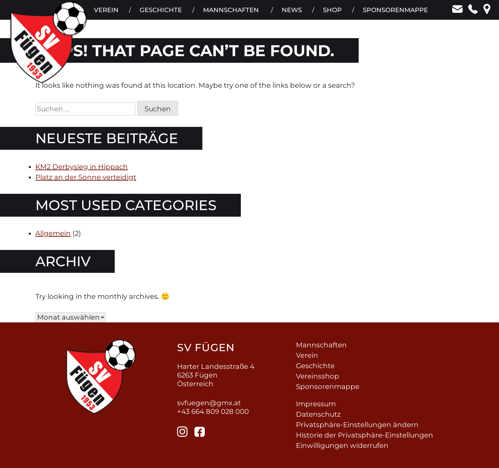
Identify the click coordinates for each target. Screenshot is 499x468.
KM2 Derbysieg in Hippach (81, 167)
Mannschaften (230, 14)
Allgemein (53, 233)
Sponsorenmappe (395, 14)
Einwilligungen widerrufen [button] (342, 445)
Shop (332, 14)
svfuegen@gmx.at (209, 403)
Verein (104, 14)
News (291, 14)
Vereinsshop (317, 376)
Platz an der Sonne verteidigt (85, 177)
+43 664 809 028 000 (213, 411)
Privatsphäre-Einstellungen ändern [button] (357, 425)
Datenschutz (318, 414)
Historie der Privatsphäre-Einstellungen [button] (364, 435)
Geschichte (159, 14)
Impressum (316, 404)
